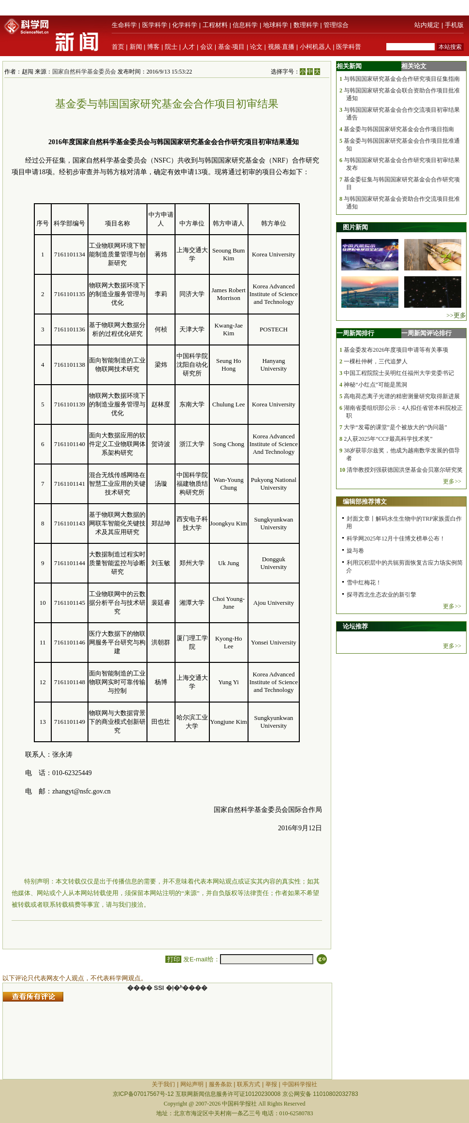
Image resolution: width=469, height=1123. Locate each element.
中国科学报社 (299, 1084)
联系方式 (248, 1084)
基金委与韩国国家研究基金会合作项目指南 (399, 129)
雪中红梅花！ (364, 582)
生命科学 (124, 25)
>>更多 (456, 315)
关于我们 (163, 1084)
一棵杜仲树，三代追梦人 (376, 361)
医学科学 (154, 25)
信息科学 (245, 25)
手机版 (454, 25)
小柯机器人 (315, 46)
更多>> (452, 481)
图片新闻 (355, 227)
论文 (256, 46)
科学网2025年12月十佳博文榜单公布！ (396, 538)
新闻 (136, 46)
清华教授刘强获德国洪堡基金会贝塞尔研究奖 (405, 469)
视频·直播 (281, 46)
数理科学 (306, 25)
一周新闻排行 (355, 333)
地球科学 (275, 25)
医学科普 (348, 46)
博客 (153, 46)
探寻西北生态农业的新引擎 (381, 594)
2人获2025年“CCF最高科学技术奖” (388, 438)
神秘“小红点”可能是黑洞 (375, 384)
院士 (171, 46)
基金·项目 (231, 46)
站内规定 (427, 25)
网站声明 (192, 1084)
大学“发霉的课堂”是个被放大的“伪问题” (395, 427)
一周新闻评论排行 (426, 333)
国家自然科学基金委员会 (84, 71)
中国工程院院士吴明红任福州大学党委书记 (399, 373)
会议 (206, 46)
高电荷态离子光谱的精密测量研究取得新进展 (402, 396)
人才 (188, 46)
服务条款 (220, 1084)
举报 (271, 1084)
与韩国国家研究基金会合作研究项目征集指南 (402, 78)
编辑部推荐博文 (365, 501)
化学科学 (184, 25)
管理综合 (336, 25)
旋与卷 (355, 550)
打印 (173, 959)
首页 (118, 46)
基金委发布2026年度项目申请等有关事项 (396, 349)
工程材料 (215, 25)
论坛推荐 (355, 626)
